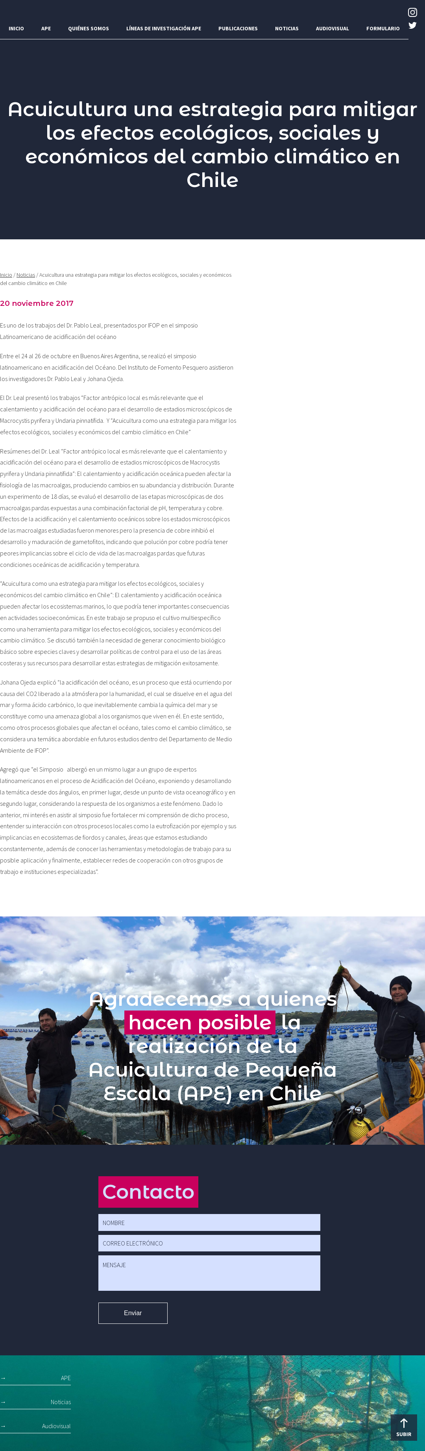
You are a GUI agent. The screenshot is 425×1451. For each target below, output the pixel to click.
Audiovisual (332, 28)
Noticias (287, 28)
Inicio (16, 28)
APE (46, 28)
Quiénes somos (88, 28)
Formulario (383, 28)
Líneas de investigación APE (163, 28)
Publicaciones (238, 28)
